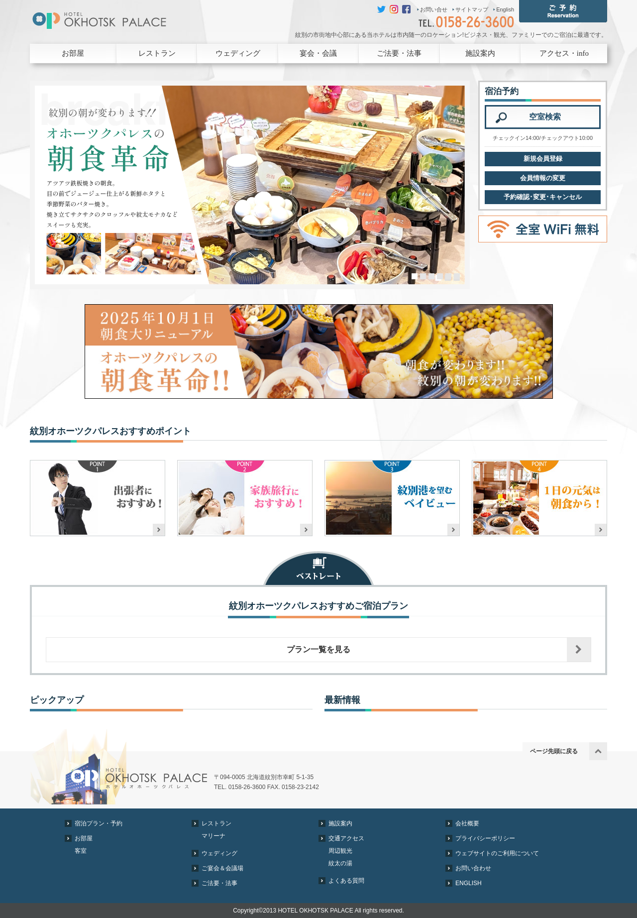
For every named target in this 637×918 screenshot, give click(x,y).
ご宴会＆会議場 (222, 868)
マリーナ (213, 835)
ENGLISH (468, 883)
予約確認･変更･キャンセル (543, 197)
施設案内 (480, 53)
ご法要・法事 (399, 53)
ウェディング (237, 53)
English (505, 9)
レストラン (157, 53)
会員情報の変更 (542, 178)
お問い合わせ (473, 868)
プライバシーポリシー (485, 838)
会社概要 (467, 823)
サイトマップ (471, 9)
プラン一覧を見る (318, 649)
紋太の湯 (340, 863)
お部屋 (73, 53)
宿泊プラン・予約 (98, 823)
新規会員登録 (543, 158)
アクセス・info (564, 53)
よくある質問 (346, 880)
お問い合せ (433, 9)
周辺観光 (340, 850)
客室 (81, 850)
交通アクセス (346, 838)
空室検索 (545, 117)
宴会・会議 (318, 53)
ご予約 (563, 11)
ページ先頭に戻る (554, 751)
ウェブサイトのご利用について (497, 853)
